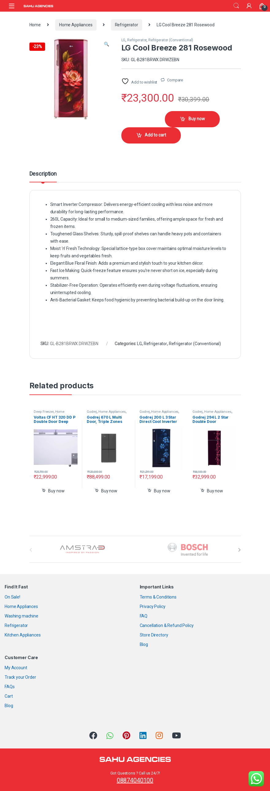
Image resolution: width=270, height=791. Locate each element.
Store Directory (154, 634)
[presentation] (239, 550)
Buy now (196, 118)
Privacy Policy (152, 606)
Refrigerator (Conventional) (170, 40)
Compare (175, 80)
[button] (106, 44)
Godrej (92, 412)
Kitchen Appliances (22, 634)
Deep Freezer (43, 412)
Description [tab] (43, 174)
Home (35, 24)
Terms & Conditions (158, 597)
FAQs (9, 686)
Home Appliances (76, 24)
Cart (9, 696)
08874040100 (135, 780)
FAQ (144, 616)
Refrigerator (126, 24)
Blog (144, 644)
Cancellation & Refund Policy (167, 625)
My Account (16, 667)
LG (123, 40)
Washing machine (21, 616)
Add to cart (155, 134)
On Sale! (12, 597)
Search (236, 5)
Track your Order (20, 677)
